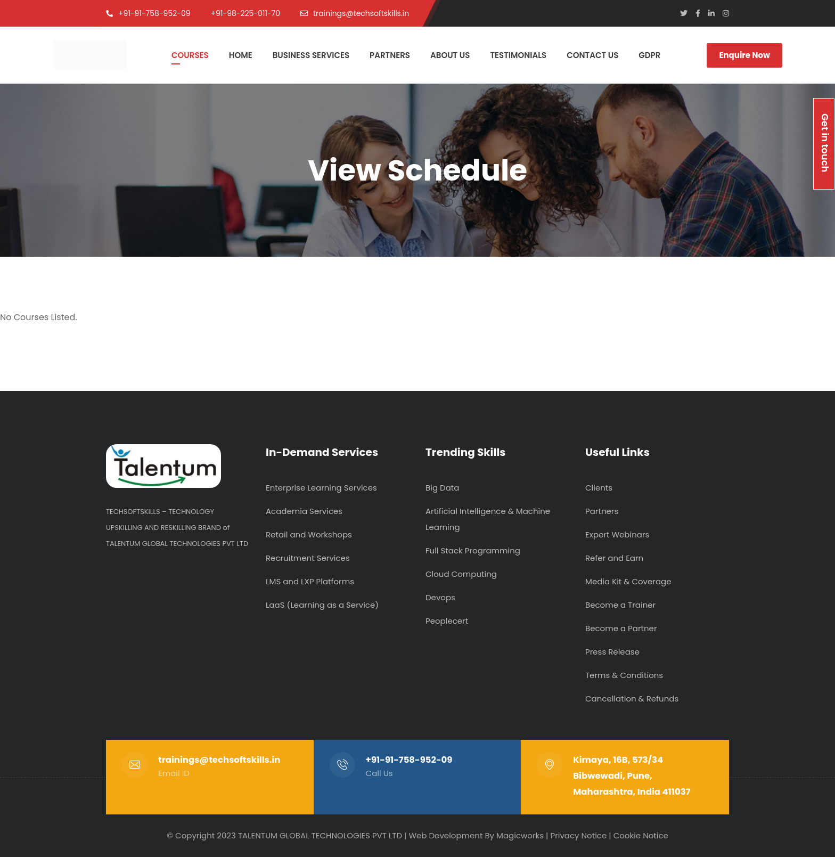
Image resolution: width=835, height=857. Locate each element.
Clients (598, 487)
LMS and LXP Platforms (310, 581)
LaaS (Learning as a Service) (322, 604)
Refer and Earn (614, 558)
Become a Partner (621, 628)
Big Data (442, 487)
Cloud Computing (461, 574)
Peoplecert (446, 620)
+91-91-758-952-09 (409, 760)
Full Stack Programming (472, 550)
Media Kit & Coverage (628, 581)
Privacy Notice (578, 835)
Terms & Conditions (624, 675)
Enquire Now (744, 55)
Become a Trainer (620, 604)
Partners (601, 511)
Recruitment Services (308, 558)
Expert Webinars (617, 534)
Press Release (612, 651)
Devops (440, 597)
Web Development (445, 835)
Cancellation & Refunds (631, 698)
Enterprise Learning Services (321, 487)
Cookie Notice (640, 835)
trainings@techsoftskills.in (219, 760)
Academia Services (304, 511)
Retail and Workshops (309, 534)
